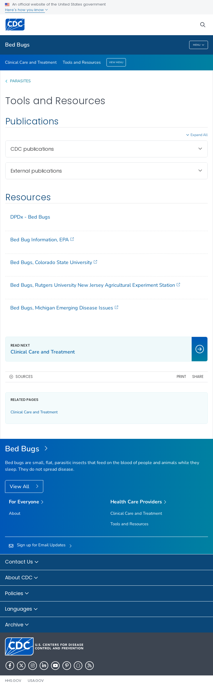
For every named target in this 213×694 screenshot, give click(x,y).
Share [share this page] (198, 376)
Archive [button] (17, 625)
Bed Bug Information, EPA (42, 239)
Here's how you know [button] (26, 9)
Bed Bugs (17, 44)
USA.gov (36, 680)
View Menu (116, 62)
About (14, 513)
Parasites (21, 81)
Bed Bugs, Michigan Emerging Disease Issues (64, 307)
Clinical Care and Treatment (31, 62)
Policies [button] (17, 594)
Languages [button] (21, 609)
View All (20, 486)
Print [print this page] (181, 376)
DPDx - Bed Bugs (30, 217)
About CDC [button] (21, 578)
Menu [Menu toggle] (198, 45)
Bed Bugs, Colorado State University (53, 262)
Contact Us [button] (22, 562)
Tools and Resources (82, 62)
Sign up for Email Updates (41, 545)
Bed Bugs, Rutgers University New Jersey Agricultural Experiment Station (95, 284)
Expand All (199, 134)
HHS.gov (13, 680)
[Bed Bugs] (106, 449)
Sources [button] (24, 376)
